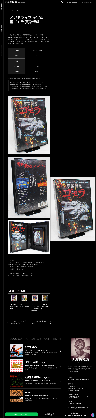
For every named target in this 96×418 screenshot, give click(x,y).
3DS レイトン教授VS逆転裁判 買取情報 (39, 322)
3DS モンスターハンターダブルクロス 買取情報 (18, 322)
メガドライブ (14, 10)
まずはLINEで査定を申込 (21, 414)
